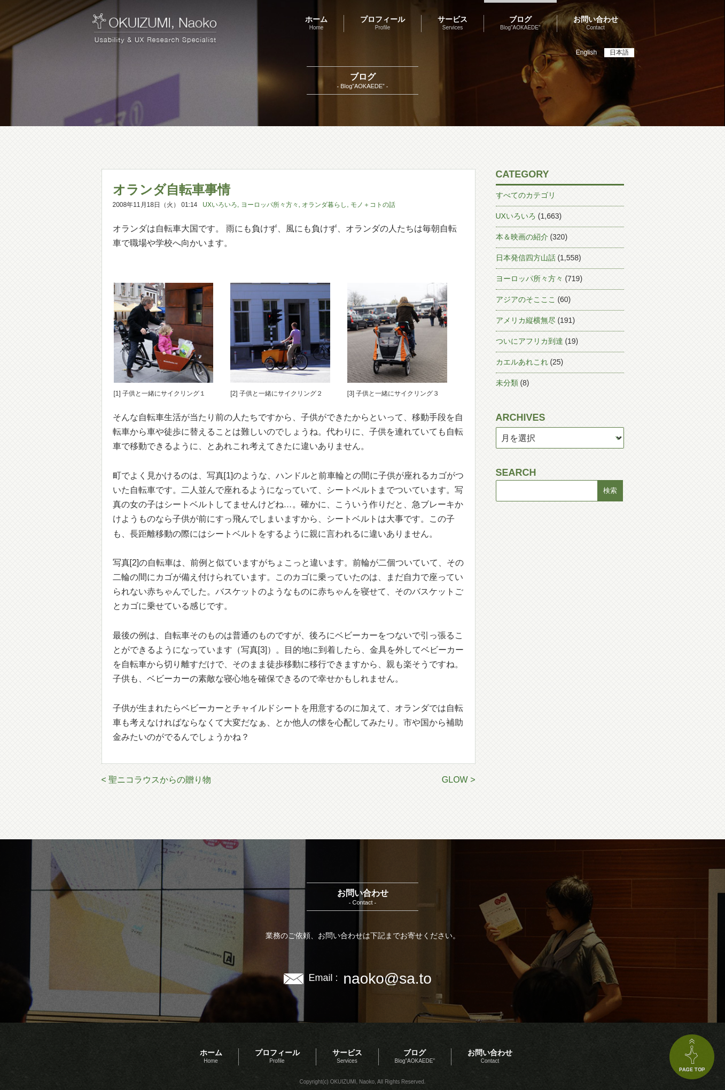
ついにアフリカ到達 (529, 341)
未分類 (507, 382)
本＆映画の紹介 (522, 237)
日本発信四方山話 (526, 257)
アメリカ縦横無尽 (526, 320)
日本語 (619, 52)
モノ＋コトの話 (372, 204)
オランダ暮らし (324, 204)
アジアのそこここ (526, 299)
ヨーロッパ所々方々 (270, 204)
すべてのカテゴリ (526, 195)
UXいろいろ (219, 204)
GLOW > (458, 779)
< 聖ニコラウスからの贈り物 (157, 779)
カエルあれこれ (522, 362)
